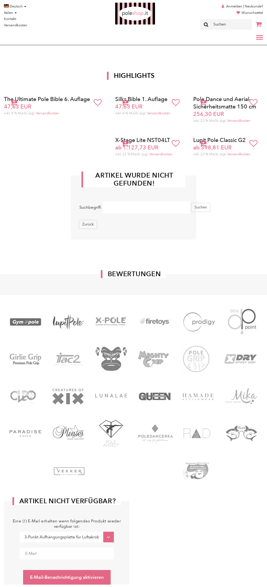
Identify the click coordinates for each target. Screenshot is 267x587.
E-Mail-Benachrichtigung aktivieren (67, 577)
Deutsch (15, 6)
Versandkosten (15, 25)
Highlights (134, 75)
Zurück (88, 224)
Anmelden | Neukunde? (244, 6)
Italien (10, 12)
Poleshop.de (122, 4)
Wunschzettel (252, 12)
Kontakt (10, 18)
